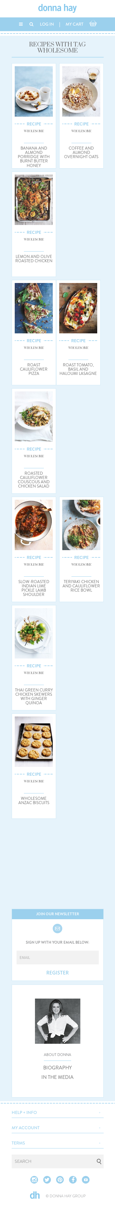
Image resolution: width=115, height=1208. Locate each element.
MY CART (74, 24)
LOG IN (47, 24)
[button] (58, 1112)
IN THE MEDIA (57, 1077)
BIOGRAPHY (57, 1068)
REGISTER (57, 972)
